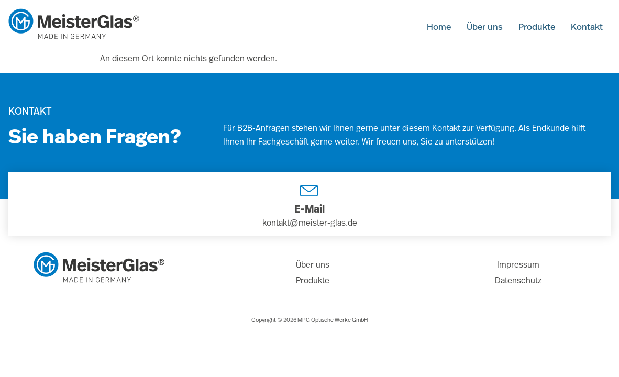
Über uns (474, 26)
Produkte (530, 26)
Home (424, 26)
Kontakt (585, 26)
